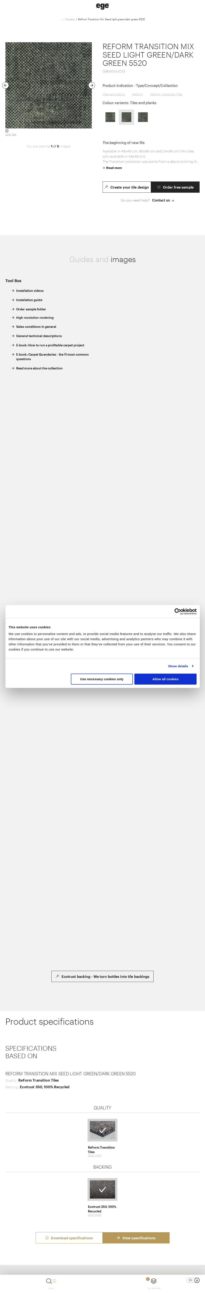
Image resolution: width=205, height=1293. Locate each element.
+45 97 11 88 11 (115, 1248)
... (61, 19)
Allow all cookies (166, 679)
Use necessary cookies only (101, 679)
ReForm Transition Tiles (166, 94)
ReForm (137, 94)
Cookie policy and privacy (104, 1267)
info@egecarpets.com (150, 1248)
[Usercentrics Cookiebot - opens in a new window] (178, 611)
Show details (178, 666)
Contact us (163, 200)
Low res (10, 134)
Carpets (70, 19)
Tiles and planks (114, 94)
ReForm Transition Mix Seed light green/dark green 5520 (111, 19)
